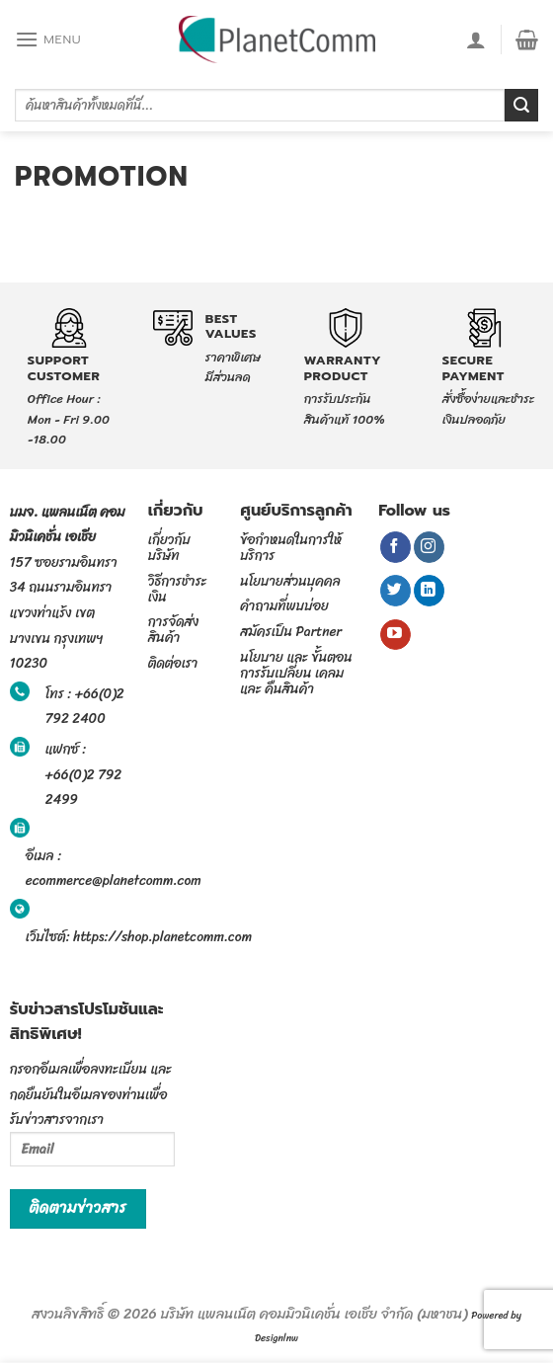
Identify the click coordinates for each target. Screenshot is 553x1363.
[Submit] (521, 105)
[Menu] (48, 39)
